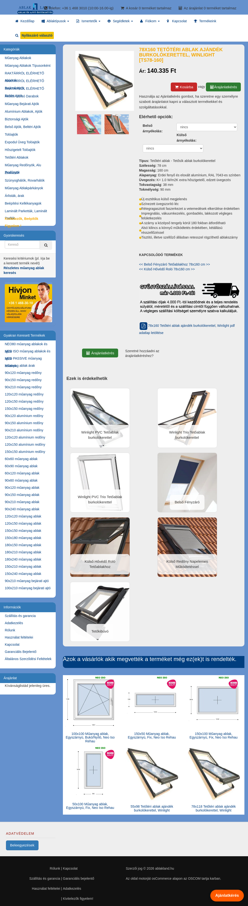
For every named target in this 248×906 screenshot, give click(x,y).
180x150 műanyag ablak (23, 545)
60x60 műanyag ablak (21, 459)
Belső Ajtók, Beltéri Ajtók (23, 127)
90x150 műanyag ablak (22, 495)
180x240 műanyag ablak (23, 559)
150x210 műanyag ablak (23, 566)
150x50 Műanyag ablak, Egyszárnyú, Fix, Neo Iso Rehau (152, 735)
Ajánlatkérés (227, 895)
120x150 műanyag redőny (24, 401)
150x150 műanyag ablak (23, 531)
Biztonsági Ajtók (16, 119)
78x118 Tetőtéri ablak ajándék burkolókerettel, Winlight (213, 808)
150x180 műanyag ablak (23, 538)
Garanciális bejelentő (78, 878)
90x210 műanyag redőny (23, 387)
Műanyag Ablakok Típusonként (27, 65)
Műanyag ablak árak (20, 365)
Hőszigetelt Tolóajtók (20, 150)
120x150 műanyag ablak (23, 523)
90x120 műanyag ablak (22, 487)
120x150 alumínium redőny (25, 444)
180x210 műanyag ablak (23, 552)
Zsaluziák (12, 173)
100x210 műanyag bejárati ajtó (27, 588)
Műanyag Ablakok (18, 58)
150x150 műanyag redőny (24, 409)
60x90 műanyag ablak (21, 466)
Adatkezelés (14, 623)
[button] (55, 21)
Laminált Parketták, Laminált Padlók (26, 212)
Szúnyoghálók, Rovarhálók (25, 180)
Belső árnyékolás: (153, 128)
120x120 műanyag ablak (23, 516)
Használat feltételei (19, 637)
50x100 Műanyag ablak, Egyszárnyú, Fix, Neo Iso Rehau (90, 806)
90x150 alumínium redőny (24, 423)
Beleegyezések (22, 845)
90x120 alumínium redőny (24, 416)
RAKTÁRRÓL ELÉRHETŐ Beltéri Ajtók (24, 89)
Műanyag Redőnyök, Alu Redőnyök (23, 166)
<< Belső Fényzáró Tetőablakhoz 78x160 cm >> (174, 264)
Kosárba (184, 87)
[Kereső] (46, 245)
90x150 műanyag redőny (23, 380)
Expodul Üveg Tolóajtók (22, 142)
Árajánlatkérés (223, 87)
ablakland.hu (164, 868)
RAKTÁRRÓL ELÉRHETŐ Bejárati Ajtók (24, 81)
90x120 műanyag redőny (23, 373)
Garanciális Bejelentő (20, 652)
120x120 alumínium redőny (25, 437)
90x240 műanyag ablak (22, 509)
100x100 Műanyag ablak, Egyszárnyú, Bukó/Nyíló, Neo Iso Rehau (90, 737)
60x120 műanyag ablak (22, 473)
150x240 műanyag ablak (23, 574)
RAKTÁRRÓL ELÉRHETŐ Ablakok (24, 74)
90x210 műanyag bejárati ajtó (27, 581)
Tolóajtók (11, 134)
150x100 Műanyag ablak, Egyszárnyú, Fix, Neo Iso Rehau (214, 735)
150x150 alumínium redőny (25, 452)
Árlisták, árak (14, 196)
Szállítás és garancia (20, 616)
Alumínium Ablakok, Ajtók (23, 111)
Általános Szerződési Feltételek (28, 659)
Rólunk (10, 630)
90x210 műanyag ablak (22, 502)
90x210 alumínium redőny (24, 430)
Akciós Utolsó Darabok (22, 96)
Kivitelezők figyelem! (78, 898)
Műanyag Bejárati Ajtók (22, 104)
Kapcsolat (12, 644)
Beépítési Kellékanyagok (23, 203)
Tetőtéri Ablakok (16, 157)
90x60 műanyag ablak (21, 480)
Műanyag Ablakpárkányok (24, 188)
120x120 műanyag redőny (24, 394)
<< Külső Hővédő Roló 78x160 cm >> (167, 269)
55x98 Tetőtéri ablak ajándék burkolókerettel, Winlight (152, 808)
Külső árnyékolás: (186, 137)
